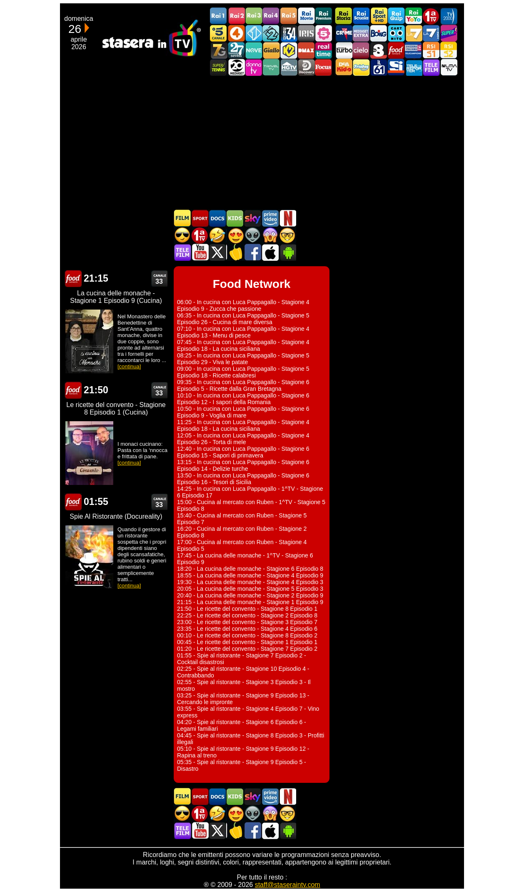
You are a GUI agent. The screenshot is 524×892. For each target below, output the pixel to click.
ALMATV (448, 67)
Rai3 (253, 16)
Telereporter (413, 67)
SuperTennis (218, 67)
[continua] (129, 366)
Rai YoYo (413, 16)
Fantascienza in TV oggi (252, 235)
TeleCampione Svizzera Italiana (413, 50)
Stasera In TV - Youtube (200, 252)
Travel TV (271, 67)
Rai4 (271, 16)
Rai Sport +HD (378, 16)
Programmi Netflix (287, 218)
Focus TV (323, 67)
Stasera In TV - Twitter (217, 252)
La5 (323, 33)
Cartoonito (396, 33)
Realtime (323, 50)
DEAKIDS (343, 67)
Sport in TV (200, 218)
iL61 (378, 67)
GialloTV (271, 50)
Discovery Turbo (343, 50)
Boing (378, 33)
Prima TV (431, 16)
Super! (448, 33)
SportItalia (396, 67)
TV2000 (448, 16)
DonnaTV (253, 67)
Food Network (396, 50)
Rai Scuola (361, 16)
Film (182, 218)
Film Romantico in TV (235, 235)
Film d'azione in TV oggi (182, 235)
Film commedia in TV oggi (217, 235)
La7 (413, 33)
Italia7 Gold (218, 50)
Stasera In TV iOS (270, 252)
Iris (306, 33)
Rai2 (236, 16)
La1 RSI (431, 50)
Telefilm (431, 67)
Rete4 (236, 33)
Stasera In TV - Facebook (252, 252)
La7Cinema (431, 33)
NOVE (253, 50)
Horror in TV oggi (270, 235)
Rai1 (218, 16)
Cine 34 (288, 33)
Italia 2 (271, 33)
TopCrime (343, 33)
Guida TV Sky (252, 218)
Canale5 (218, 33)
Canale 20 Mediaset (236, 67)
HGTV (288, 67)
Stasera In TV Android (287, 252)
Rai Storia (343, 16)
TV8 (378, 50)
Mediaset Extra (361, 33)
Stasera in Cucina (235, 252)
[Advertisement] (262, 142)
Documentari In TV (217, 218)
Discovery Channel (306, 67)
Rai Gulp (396, 16)
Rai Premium (323, 16)
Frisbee (361, 67)
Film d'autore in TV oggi (287, 235)
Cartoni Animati (235, 218)
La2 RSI (448, 50)
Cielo (361, 50)
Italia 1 (253, 33)
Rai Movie (306, 16)
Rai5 (288, 16)
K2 (288, 50)
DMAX (306, 50)
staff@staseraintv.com (287, 884)
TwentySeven (236, 50)
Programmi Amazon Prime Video (270, 218)
